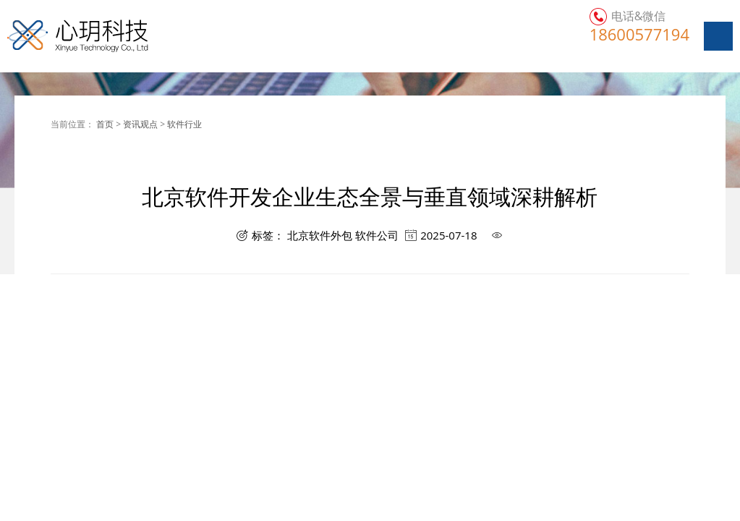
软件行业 (184, 124)
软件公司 (377, 235)
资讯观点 (140, 124)
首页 (105, 124)
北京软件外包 (319, 235)
